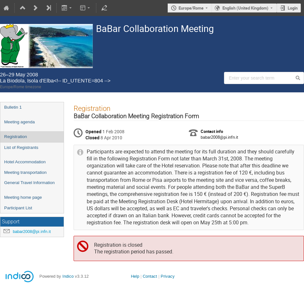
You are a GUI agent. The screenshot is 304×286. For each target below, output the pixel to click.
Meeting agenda (19, 122)
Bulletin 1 (13, 107)
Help (135, 276)
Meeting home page (23, 197)
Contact (150, 276)
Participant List (18, 207)
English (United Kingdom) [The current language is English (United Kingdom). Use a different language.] (245, 8)
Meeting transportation (25, 172)
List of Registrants (21, 147)
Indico (68, 276)
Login (293, 8)
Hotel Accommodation (25, 161)
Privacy (168, 276)
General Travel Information (29, 182)
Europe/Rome (191, 8)
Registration (15, 136)
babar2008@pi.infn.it (32, 231)
